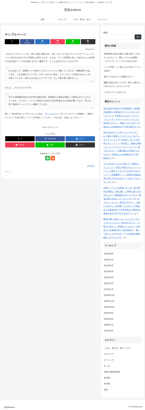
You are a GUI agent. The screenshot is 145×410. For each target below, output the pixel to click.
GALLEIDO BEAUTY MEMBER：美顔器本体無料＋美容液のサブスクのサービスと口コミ (121, 112)
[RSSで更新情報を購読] (52, 158)
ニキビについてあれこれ (115, 92)
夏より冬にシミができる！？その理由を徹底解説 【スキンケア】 (121, 234)
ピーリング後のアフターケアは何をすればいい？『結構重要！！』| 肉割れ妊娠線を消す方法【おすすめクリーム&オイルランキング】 (122, 174)
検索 (105, 32)
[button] (88, 41)
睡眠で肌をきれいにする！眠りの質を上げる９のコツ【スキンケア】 (122, 84)
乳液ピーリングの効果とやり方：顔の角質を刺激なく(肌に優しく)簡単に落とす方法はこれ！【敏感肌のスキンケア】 (122, 191)
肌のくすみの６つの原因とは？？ (119, 77)
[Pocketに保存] (57, 41)
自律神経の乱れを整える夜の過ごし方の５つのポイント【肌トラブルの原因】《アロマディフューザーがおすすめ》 (122, 57)
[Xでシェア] (12, 41)
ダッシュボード (52, 114)
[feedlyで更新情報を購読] (47, 158)
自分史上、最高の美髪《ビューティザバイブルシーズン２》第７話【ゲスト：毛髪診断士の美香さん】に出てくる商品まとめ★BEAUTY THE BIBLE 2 (122, 150)
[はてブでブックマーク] (42, 41)
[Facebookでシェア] (27, 41)
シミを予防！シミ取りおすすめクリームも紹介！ (122, 69)
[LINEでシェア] (73, 41)
